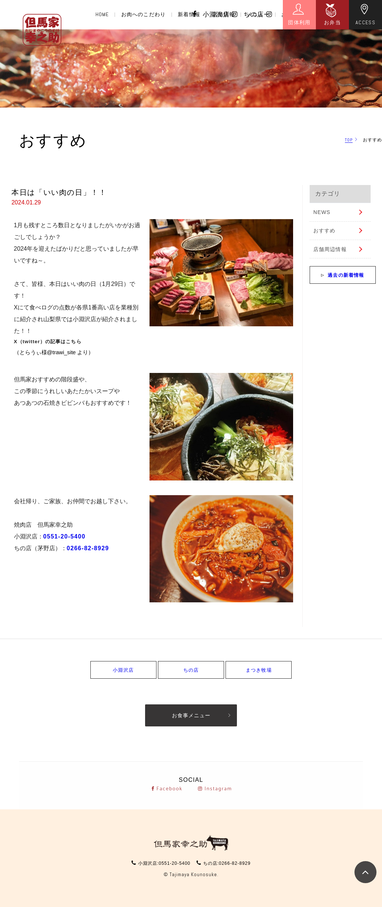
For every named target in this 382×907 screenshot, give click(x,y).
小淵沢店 (220, 14)
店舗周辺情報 (330, 249)
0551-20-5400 (64, 536)
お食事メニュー (191, 715)
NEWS (321, 212)
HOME (102, 14)
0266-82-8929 (88, 548)
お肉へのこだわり (143, 14)
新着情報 (189, 14)
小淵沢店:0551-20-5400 (164, 863)
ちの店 (258, 14)
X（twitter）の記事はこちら (48, 341)
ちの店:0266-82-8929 (227, 863)
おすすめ (324, 230)
